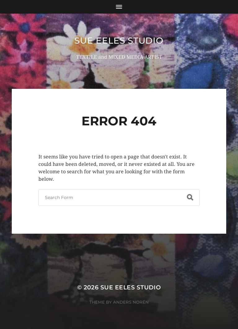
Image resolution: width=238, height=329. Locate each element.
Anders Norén (131, 302)
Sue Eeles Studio (118, 40)
